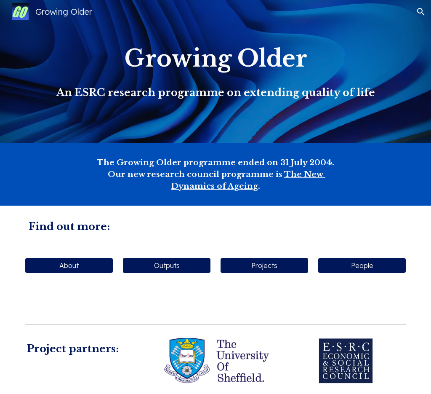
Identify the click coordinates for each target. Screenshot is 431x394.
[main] (215, 71)
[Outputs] (166, 265)
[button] (421, 12)
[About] (69, 265)
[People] (362, 265)
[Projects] (264, 265)
